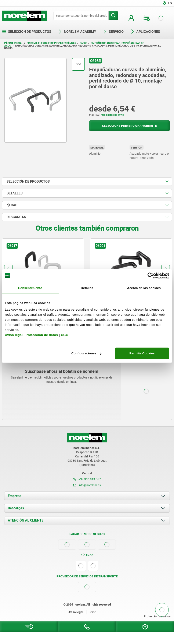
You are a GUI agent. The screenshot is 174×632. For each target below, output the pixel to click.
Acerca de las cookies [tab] (144, 287)
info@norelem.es (87, 485)
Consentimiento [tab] (30, 287)
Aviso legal (14, 335)
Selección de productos (26, 31)
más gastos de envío (112, 114)
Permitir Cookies (142, 353)
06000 (83, 43)
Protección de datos (42, 335)
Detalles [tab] (87, 287)
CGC (64, 335)
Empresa (14, 496)
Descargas (16, 508)
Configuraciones (86, 353)
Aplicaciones (145, 31)
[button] (8, 269)
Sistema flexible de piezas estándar (51, 43)
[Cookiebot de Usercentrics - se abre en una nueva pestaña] (150, 275)
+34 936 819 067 (87, 479)
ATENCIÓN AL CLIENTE (25, 520)
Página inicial (13, 43)
